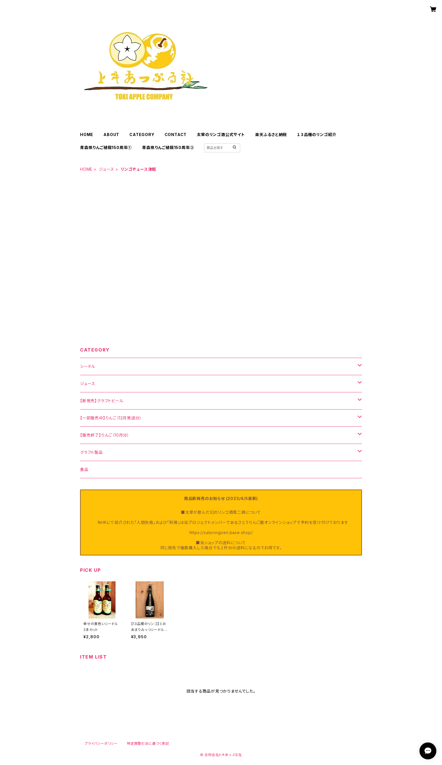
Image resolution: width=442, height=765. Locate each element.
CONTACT (176, 134)
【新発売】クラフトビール (101, 400)
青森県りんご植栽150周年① (106, 147)
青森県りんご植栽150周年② (168, 147)
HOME (86, 134)
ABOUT (111, 134)
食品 (84, 469)
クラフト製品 (91, 452)
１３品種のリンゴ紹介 (316, 134)
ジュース (106, 169)
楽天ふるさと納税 (271, 134)
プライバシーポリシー (101, 743)
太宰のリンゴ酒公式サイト (221, 134)
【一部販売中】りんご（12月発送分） (111, 417)
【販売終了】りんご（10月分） (104, 435)
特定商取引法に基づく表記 (148, 743)
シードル (87, 366)
